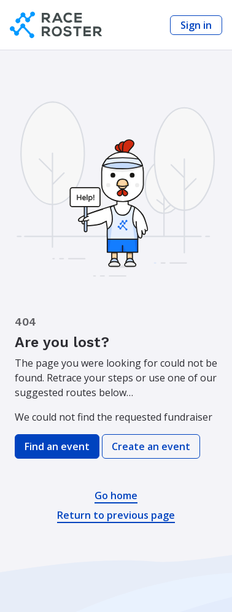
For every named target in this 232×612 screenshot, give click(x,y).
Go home (116, 495)
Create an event (151, 446)
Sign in (196, 25)
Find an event (57, 446)
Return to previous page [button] (116, 515)
